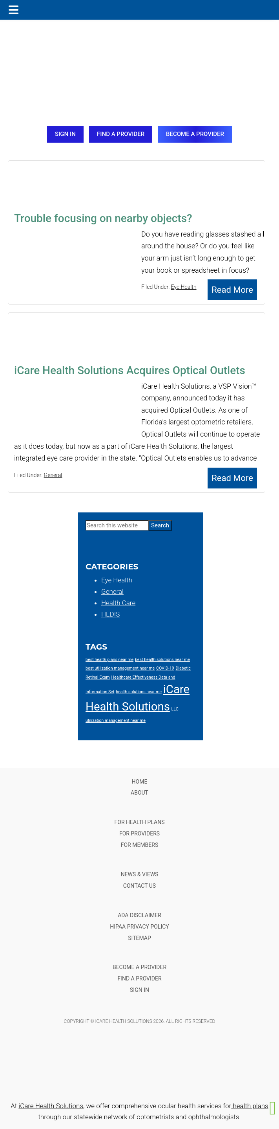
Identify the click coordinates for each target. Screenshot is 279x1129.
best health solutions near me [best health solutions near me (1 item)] (162, 659)
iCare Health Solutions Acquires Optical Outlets (129, 370)
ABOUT (139, 792)
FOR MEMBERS (140, 845)
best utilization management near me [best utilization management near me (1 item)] (120, 668)
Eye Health (184, 287)
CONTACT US (139, 886)
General (53, 475)
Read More (232, 290)
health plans (249, 1106)
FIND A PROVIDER (120, 134)
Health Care (118, 603)
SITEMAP (139, 938)
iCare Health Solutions (50, 1106)
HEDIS (110, 614)
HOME (140, 781)
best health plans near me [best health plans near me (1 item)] (109, 659)
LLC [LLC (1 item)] (175, 709)
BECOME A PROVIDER (195, 134)
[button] (272, 1108)
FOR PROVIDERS (139, 833)
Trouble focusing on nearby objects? (103, 218)
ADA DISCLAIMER (139, 915)
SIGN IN (65, 134)
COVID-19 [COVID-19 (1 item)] (165, 668)
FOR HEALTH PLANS (140, 822)
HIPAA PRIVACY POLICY (139, 926)
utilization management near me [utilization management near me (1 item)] (116, 720)
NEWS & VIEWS (140, 874)
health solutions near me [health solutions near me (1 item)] (139, 691)
